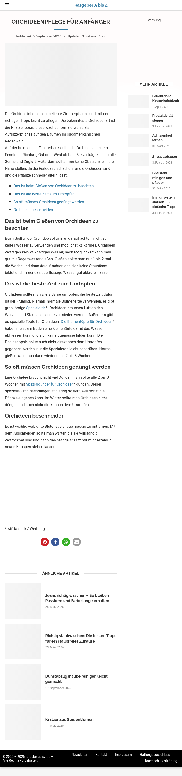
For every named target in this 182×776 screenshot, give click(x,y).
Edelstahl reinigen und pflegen (162, 177)
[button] (45, 542)
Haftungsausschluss (155, 755)
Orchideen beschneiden (33, 209)
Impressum (123, 755)
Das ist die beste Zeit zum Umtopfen (44, 194)
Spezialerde (36, 308)
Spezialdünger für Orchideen (50, 384)
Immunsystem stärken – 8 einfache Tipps (163, 202)
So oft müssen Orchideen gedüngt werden (49, 202)
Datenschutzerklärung (161, 761)
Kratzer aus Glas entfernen (70, 719)
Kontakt (101, 755)
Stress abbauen (164, 157)
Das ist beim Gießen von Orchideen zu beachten (54, 186)
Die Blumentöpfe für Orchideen (87, 321)
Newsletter (79, 755)
